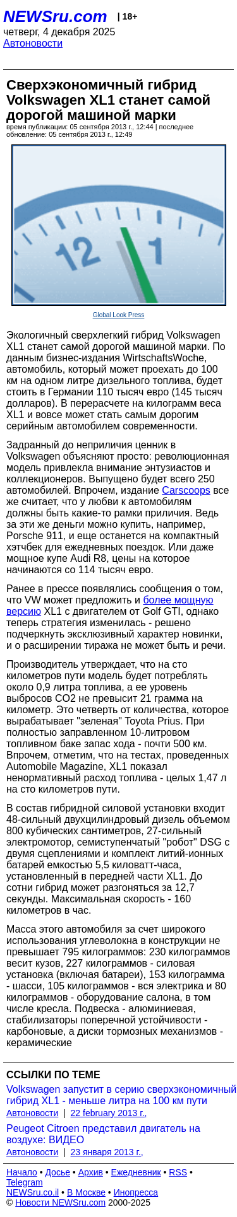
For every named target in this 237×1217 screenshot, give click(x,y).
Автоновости (33, 43)
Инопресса (136, 1192)
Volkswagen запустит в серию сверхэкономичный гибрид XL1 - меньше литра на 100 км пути (121, 1095)
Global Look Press (119, 315)
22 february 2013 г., (109, 1113)
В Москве (86, 1192)
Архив (90, 1172)
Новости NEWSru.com (60, 1202)
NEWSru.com (55, 16)
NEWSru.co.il (32, 1192)
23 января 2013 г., (107, 1152)
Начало (21, 1172)
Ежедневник (136, 1172)
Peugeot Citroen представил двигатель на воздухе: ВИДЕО (103, 1134)
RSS (178, 1172)
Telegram (24, 1182)
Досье (57, 1172)
